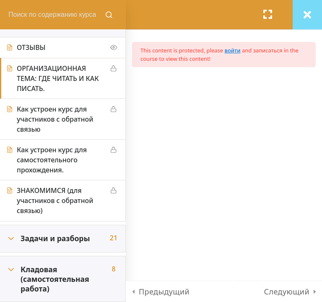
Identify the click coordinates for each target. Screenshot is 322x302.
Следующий (286, 291)
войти (233, 50)
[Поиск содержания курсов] (109, 14)
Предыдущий (164, 291)
